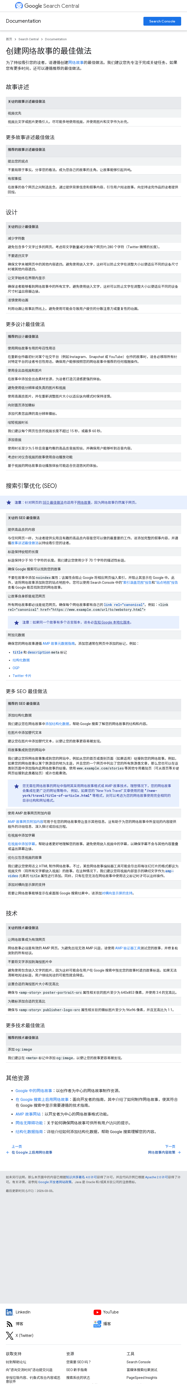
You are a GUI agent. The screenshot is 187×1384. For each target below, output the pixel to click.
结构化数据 (21, 660)
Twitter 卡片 (22, 676)
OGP (16, 668)
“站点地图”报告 (166, 582)
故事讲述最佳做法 (24, 543)
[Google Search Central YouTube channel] (137, 1312)
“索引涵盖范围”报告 (137, 582)
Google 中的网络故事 (34, 1090)
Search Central (51, 6)
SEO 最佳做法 (53, 502)
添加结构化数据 (57, 724)
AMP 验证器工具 (127, 948)
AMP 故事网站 (28, 1114)
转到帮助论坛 (16, 1362)
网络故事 (76, 62)
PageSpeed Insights (142, 1378)
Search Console (162, 21)
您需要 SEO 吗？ (78, 1362)
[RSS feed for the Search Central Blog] (50, 1324)
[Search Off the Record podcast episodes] (137, 1324)
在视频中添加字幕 (21, 844)
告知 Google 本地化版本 (112, 622)
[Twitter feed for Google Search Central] (50, 1336)
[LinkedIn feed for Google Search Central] (50, 1312)
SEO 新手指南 (76, 1370)
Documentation (23, 21)
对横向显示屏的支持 (117, 893)
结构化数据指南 (29, 1131)
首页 (9, 39)
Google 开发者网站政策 (55, 1182)
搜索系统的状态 (78, 1378)
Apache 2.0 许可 (156, 1177)
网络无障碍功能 (29, 1123)
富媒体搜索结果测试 (142, 1370)
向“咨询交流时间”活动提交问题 (29, 1370)
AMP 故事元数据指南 (59, 644)
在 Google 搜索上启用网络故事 (42, 1099)
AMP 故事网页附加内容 (25, 822)
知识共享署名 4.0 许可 (81, 1177)
